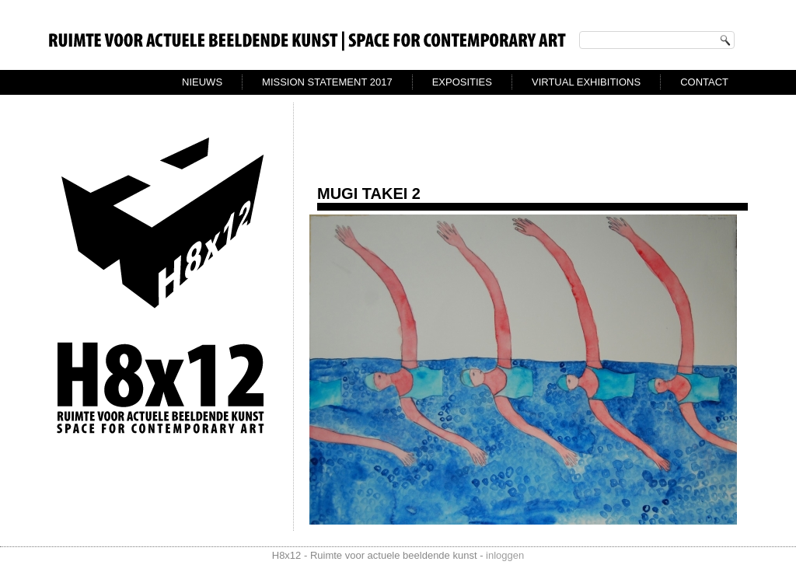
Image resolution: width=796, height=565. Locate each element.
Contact (704, 82)
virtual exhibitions (586, 82)
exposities (462, 82)
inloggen (505, 555)
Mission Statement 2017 (327, 82)
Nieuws (202, 82)
